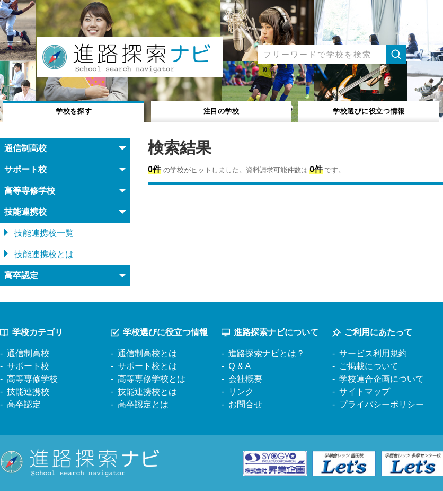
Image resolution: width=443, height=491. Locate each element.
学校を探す (73, 110)
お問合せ (245, 404)
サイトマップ (364, 391)
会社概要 (245, 378)
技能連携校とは (44, 254)
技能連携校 (28, 391)
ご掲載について (368, 366)
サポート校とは (147, 366)
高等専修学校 (32, 378)
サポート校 (28, 366)
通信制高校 (28, 353)
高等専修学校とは (151, 378)
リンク (241, 391)
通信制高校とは (147, 353)
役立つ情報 (368, 110)
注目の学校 (221, 110)
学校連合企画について (381, 378)
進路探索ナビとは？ (266, 353)
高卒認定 (24, 404)
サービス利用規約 (373, 353)
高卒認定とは (143, 404)
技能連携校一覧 (44, 233)
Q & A (239, 366)
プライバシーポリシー (381, 404)
